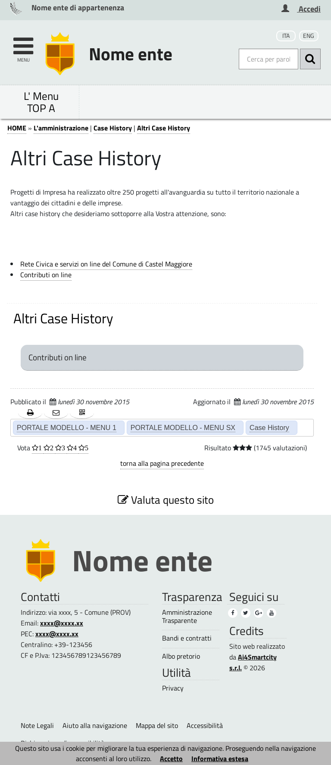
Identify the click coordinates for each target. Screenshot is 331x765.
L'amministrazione (61, 128)
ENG (308, 36)
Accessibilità (205, 725)
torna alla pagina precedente (162, 463)
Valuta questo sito (166, 499)
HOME (16, 128)
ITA (286, 36)
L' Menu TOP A (41, 101)
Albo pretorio (181, 656)
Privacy (173, 688)
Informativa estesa (219, 758)
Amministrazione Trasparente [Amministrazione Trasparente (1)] (187, 616)
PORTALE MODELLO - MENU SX (183, 427)
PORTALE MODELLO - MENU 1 (66, 427)
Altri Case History (163, 128)
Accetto (171, 758)
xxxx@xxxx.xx (61, 623)
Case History (113, 128)
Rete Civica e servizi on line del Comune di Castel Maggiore (106, 264)
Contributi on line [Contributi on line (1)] (46, 274)
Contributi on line (57, 357)
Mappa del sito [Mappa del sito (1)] (157, 725)
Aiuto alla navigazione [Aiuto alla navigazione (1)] (94, 725)
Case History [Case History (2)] (269, 427)
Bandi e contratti (187, 638)
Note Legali (37, 725)
